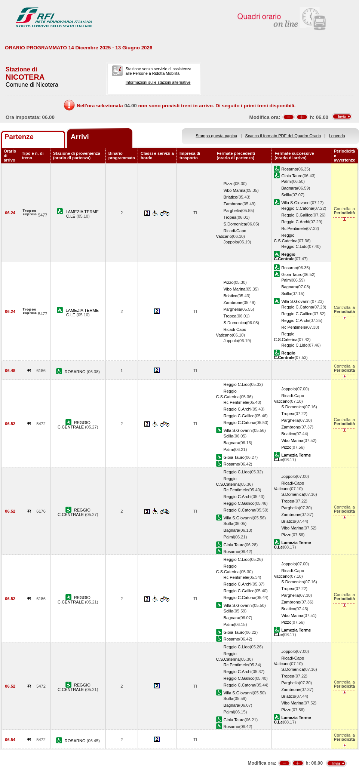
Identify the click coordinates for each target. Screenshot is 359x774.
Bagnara (289, 188)
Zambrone (233, 204)
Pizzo (229, 183)
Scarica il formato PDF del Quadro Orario (283, 135)
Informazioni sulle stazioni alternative (158, 82)
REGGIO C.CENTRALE (74, 424)
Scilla (286, 195)
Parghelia (232, 210)
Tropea (230, 217)
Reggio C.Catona (297, 208)
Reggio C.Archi (295, 221)
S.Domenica (235, 224)
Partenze (19, 137)
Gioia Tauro (291, 175)
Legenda (337, 135)
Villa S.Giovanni (295, 202)
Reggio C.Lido (294, 246)
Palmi (286, 181)
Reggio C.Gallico (296, 215)
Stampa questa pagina (216, 135)
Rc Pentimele (293, 228)
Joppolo (231, 242)
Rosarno (289, 169)
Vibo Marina (235, 190)
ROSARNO (76, 371)
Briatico (230, 197)
